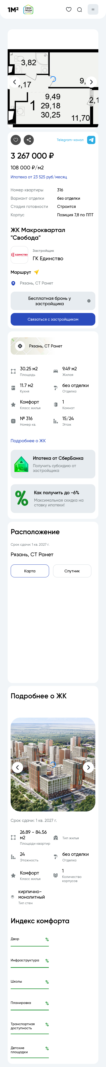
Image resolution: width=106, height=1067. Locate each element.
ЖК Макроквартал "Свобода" (39, 234)
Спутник (72, 573)
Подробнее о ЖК (29, 443)
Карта (30, 573)
